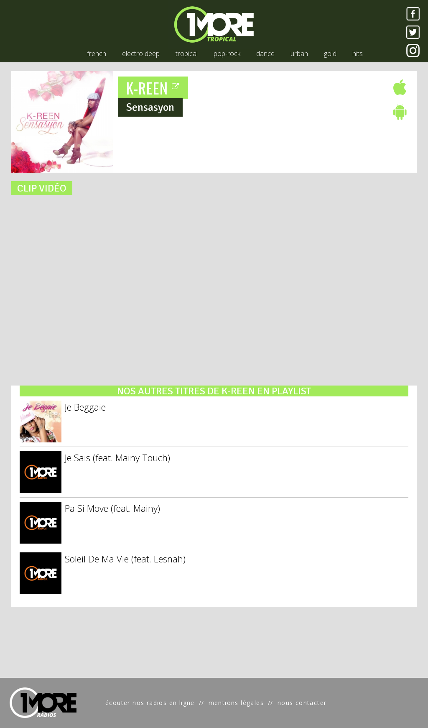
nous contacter (302, 703)
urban (299, 53)
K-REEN (153, 88)
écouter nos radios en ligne (150, 703)
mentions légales (236, 703)
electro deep (141, 53)
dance (265, 53)
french (96, 53)
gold (330, 53)
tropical (187, 53)
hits (357, 53)
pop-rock (227, 53)
